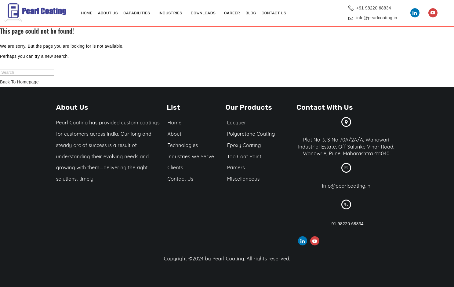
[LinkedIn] (414, 12)
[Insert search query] (27, 72)
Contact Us (274, 13)
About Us (108, 13)
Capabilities (136, 13)
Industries (170, 13)
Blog (250, 13)
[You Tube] (433, 12)
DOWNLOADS (203, 13)
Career (232, 13)
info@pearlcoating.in (376, 17)
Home (86, 13)
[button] (138, 13)
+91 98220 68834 (373, 8)
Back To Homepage (19, 81)
